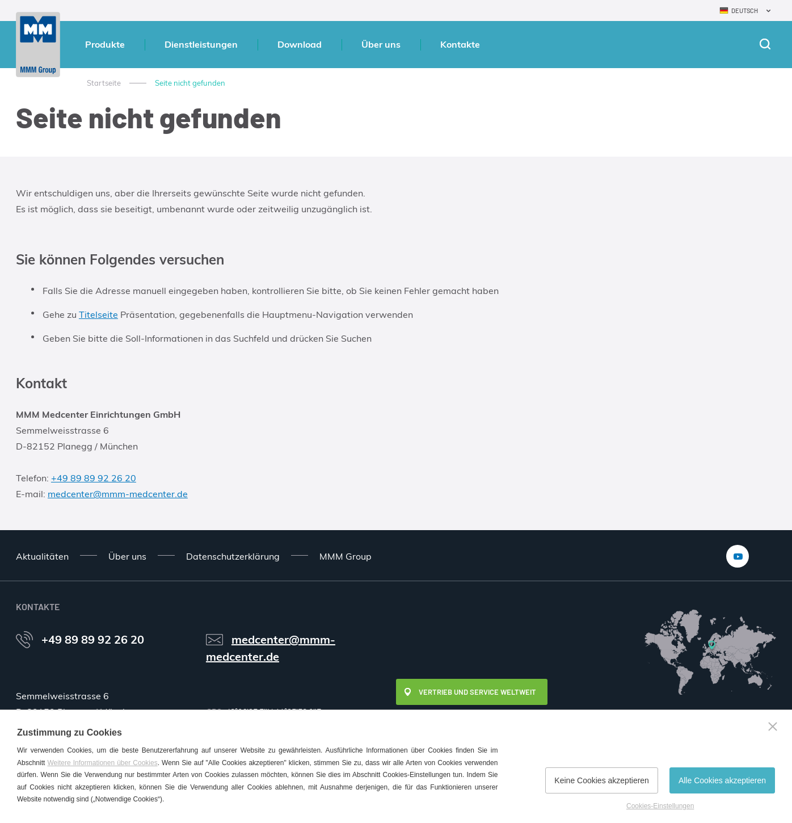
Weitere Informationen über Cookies (102, 763)
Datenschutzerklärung (233, 556)
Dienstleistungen (201, 44)
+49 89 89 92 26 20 (93, 478)
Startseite (104, 82)
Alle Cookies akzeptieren (722, 780)
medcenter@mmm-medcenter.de (118, 493)
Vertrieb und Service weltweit (477, 691)
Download (299, 44)
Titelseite (98, 314)
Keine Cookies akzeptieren (601, 780)
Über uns (381, 44)
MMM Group (345, 556)
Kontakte (460, 44)
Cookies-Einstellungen (660, 806)
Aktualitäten (42, 556)
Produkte (105, 44)
